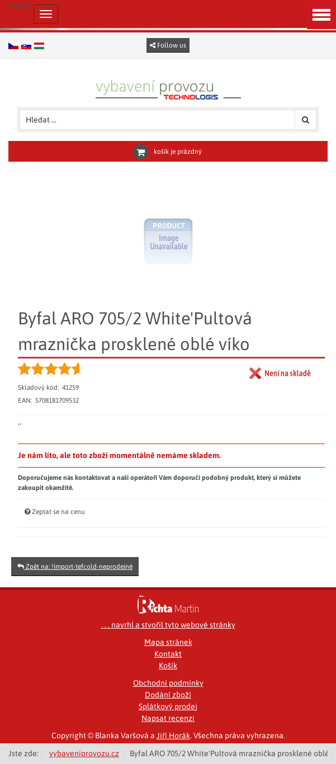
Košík (168, 665)
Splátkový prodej (168, 706)
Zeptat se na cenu (58, 512)
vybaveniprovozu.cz (84, 753)
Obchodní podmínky (168, 682)
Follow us (168, 45)
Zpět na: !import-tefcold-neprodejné (74, 566)
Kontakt (168, 653)
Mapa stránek (168, 642)
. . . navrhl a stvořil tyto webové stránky (168, 624)
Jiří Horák (173, 735)
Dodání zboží (168, 694)
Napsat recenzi (168, 718)
